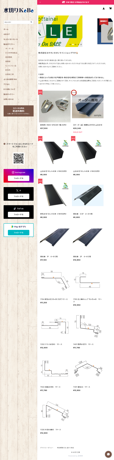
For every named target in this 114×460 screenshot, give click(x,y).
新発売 (7, 70)
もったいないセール (11, 39)
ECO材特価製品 (11, 53)
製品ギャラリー (9, 94)
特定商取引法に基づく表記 (65, 448)
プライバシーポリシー (46, 448)
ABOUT (7, 34)
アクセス (7, 84)
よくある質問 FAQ (10, 79)
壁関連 (7, 61)
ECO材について (9, 89)
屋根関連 (8, 57)
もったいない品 (10, 66)
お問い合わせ (9, 99)
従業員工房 (9, 74)
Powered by (75, 456)
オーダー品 (9, 48)
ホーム (6, 29)
